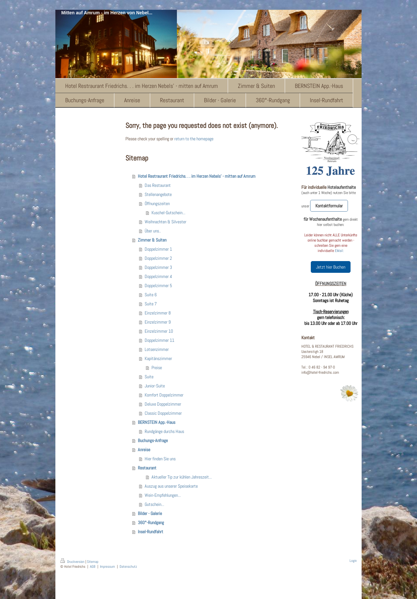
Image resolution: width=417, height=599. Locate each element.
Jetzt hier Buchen (330, 267)
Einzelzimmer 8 (158, 313)
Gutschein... (154, 504)
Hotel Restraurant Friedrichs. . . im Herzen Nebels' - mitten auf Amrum (196, 176)
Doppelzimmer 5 (158, 285)
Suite (149, 377)
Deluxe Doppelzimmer (163, 404)
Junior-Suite (155, 386)
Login (353, 560)
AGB (92, 566)
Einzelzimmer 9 (158, 322)
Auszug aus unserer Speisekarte (171, 486)
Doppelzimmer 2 (158, 258)
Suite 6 (151, 295)
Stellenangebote (158, 194)
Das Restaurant (158, 185)
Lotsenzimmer (157, 349)
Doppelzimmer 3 (158, 267)
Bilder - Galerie (150, 513)
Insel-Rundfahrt (150, 532)
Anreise (144, 450)
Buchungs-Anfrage (153, 440)
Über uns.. (153, 231)
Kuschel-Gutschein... (168, 213)
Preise (156, 367)
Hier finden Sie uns (160, 459)
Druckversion (72, 561)
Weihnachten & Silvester (165, 222)
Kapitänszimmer (158, 358)
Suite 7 (151, 304)
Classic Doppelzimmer (163, 413)
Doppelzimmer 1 (158, 249)
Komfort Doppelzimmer (164, 395)
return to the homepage (193, 139)
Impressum (107, 566)
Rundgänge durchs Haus (164, 431)
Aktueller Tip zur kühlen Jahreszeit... (181, 477)
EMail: (339, 250)
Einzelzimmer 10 (159, 331)
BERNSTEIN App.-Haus (156, 422)
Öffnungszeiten (157, 203)
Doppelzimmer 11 (159, 340)
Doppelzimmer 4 (158, 276)
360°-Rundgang (151, 522)
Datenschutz (128, 566)
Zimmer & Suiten (152, 240)
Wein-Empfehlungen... (163, 495)
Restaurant (147, 468)
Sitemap (92, 561)
